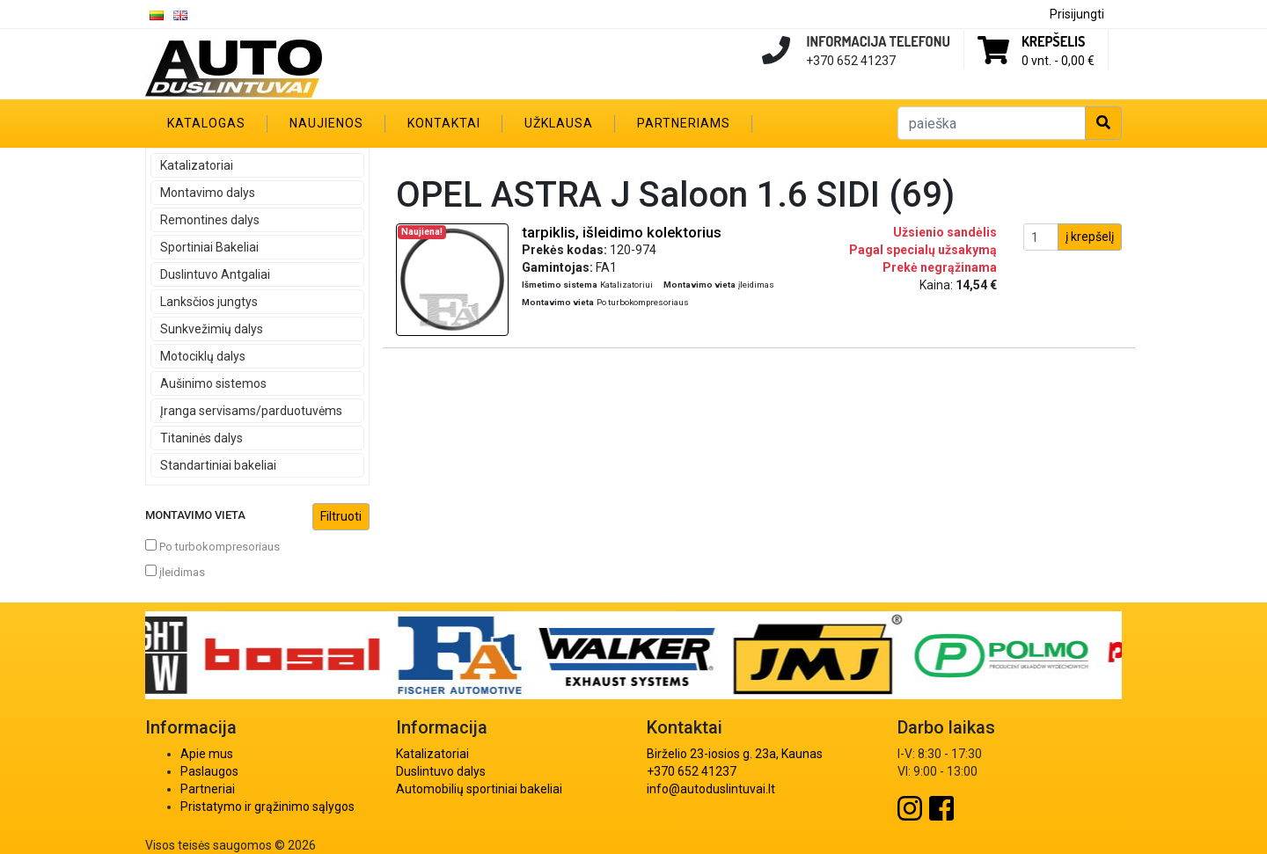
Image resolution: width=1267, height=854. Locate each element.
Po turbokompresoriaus (212, 546)
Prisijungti (1077, 14)
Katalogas (206, 123)
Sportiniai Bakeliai (209, 247)
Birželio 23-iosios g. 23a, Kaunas (735, 754)
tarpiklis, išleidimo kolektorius (621, 232)
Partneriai (207, 789)
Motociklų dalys (202, 356)
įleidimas (175, 572)
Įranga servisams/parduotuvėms (251, 411)
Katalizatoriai (196, 165)
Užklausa (558, 123)
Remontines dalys (210, 220)
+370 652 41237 (691, 771)
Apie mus (206, 754)
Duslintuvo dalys (441, 771)
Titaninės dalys (201, 438)
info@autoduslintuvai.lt (711, 789)
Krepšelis (1053, 41)
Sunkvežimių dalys (211, 329)
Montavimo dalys (207, 193)
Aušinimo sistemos (213, 383)
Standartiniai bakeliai (218, 465)
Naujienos (326, 123)
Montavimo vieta (257, 516)
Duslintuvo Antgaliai (215, 274)
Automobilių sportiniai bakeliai (479, 789)
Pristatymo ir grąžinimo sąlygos (267, 806)
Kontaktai (443, 123)
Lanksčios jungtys (209, 302)
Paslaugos (209, 771)
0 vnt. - (1058, 61)
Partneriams (683, 123)
